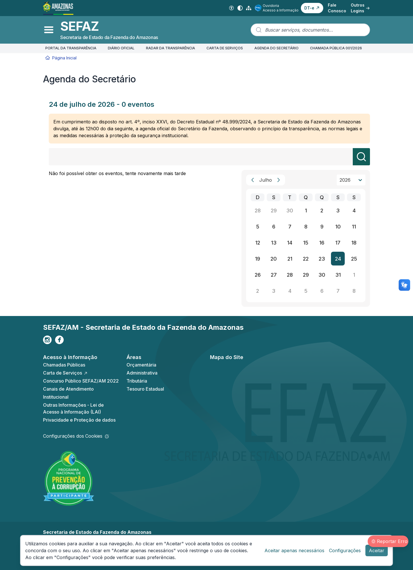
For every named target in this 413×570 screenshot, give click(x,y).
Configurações (345, 550)
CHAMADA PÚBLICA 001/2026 (336, 48)
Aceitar (376, 550)
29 (274, 211)
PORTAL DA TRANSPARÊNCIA (70, 48)
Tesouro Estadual (145, 389)
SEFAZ (79, 26)
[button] (312, 8)
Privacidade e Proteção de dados (79, 420)
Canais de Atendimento (68, 389)
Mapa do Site (226, 357)
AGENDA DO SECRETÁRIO (276, 48)
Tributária (136, 381)
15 (305, 243)
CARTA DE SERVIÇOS (224, 48)
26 (258, 275)
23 (322, 259)
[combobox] (310, 30)
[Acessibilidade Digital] (231, 8)
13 (273, 243)
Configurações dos (76, 436)
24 (338, 259)
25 (354, 259)
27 (274, 275)
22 (306, 259)
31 (338, 275)
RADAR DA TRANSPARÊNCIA (170, 48)
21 (289, 259)
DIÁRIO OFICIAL (121, 48)
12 (257, 243)
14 (289, 243)
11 (354, 227)
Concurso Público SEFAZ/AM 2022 (81, 381)
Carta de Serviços (65, 373)
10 (338, 227)
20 (273, 259)
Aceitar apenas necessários (294, 550)
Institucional (56, 397)
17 (337, 243)
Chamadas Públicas (64, 365)
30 (289, 211)
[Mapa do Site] (248, 8)
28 (258, 211)
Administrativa (141, 373)
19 (257, 259)
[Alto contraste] (240, 8)
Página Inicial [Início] (61, 57)
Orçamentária (141, 365)
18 (353, 243)
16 (321, 243)
